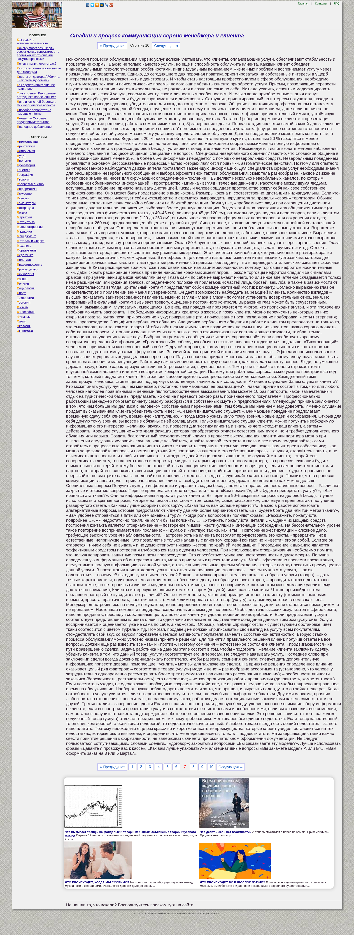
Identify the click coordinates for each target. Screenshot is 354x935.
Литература (25, 208)
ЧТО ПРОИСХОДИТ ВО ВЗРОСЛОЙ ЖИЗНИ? (232, 882)
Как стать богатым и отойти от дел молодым (39, 70)
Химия (21, 321)
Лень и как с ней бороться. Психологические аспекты (36, 103)
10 (211, 767)
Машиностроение (30, 227)
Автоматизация (28, 141)
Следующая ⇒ (166, 46)
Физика (22, 307)
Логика (22, 212)
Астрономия (26, 151)
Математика (26, 222)
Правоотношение (29, 264)
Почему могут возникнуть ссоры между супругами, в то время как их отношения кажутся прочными (38, 53)
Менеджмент (26, 236)
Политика (24, 260)
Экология (23, 326)
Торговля (23, 302)
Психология (25, 274)
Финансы (23, 316)
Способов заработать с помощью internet (34, 111)
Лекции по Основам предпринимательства (33, 120)
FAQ (336, 3)
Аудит (21, 156)
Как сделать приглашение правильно (36, 86)
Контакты (321, 3)
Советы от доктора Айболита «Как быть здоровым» (38, 78)
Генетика (23, 170)
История (23, 198)
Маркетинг (24, 217)
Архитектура (26, 146)
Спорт (21, 293)
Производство (27, 269)
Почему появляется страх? (36, 63)
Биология (24, 160)
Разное (22, 279)
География (25, 174)
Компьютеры (26, 203)
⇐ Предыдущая (112, 46)
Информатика (27, 189)
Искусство (24, 193)
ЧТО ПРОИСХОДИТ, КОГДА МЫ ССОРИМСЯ (97, 882)
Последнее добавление (34, 126)
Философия (26, 312)
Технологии (25, 297)
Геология (23, 179)
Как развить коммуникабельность (32, 41)
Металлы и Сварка (30, 241)
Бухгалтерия (26, 165)
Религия (23, 283)
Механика (24, 245)
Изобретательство (30, 184)
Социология (26, 288)
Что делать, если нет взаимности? (226, 832)
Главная (303, 3)
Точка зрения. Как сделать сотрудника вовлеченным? (36, 95)
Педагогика (25, 255)
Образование (27, 250)
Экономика (25, 331)
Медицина (24, 231)
